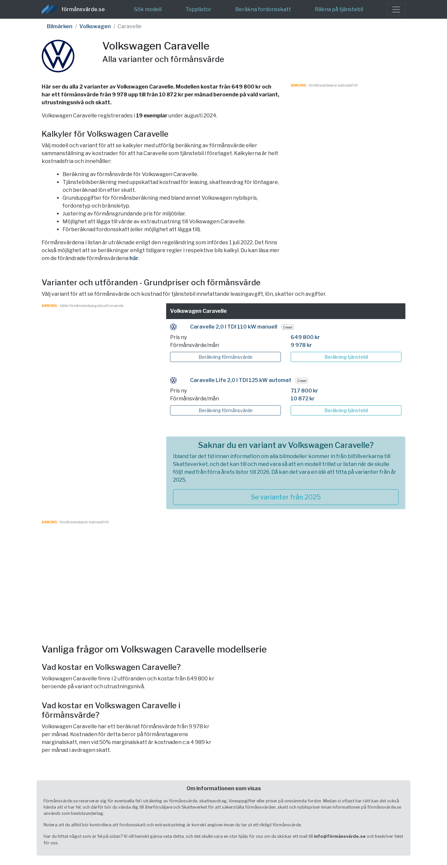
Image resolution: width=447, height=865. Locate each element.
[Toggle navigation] (396, 9)
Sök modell (148, 9)
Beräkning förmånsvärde (226, 357)
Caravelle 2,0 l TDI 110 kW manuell (233, 327)
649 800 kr (305, 337)
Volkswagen (95, 26)
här (133, 258)
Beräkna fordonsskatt (263, 9)
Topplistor (198, 9)
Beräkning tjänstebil (346, 357)
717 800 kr (304, 391)
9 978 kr (301, 345)
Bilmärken (59, 26)
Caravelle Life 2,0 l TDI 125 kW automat (240, 380)
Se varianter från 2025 (286, 497)
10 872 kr (303, 398)
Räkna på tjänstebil (339, 9)
